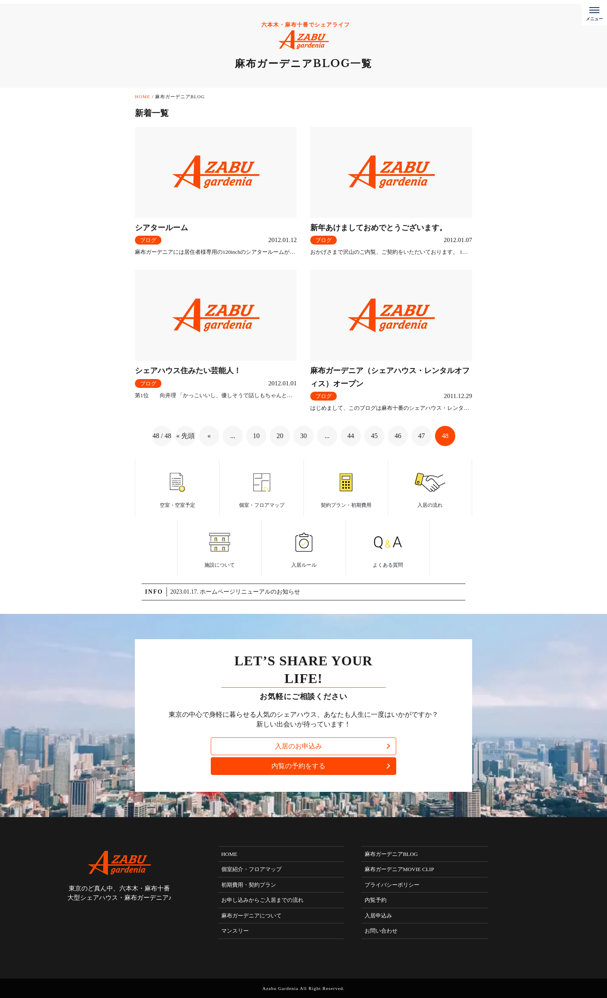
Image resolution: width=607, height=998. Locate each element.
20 (280, 435)
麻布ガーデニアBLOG (391, 854)
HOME (229, 854)
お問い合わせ (381, 931)
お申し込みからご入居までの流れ (262, 900)
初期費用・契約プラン (248, 885)
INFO (154, 592)
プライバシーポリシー (392, 885)
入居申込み (378, 915)
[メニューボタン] (594, 12)
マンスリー (235, 931)
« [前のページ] (209, 435)
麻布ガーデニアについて (251, 915)
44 (350, 435)
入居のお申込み (298, 746)
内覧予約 (376, 900)
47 (421, 435)
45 (374, 435)
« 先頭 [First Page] (185, 435)
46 (398, 435)
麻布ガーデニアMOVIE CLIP (399, 869)
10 (256, 435)
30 (303, 435)
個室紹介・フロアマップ (251, 869)
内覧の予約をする (298, 765)
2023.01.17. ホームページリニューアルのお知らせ (235, 592)
